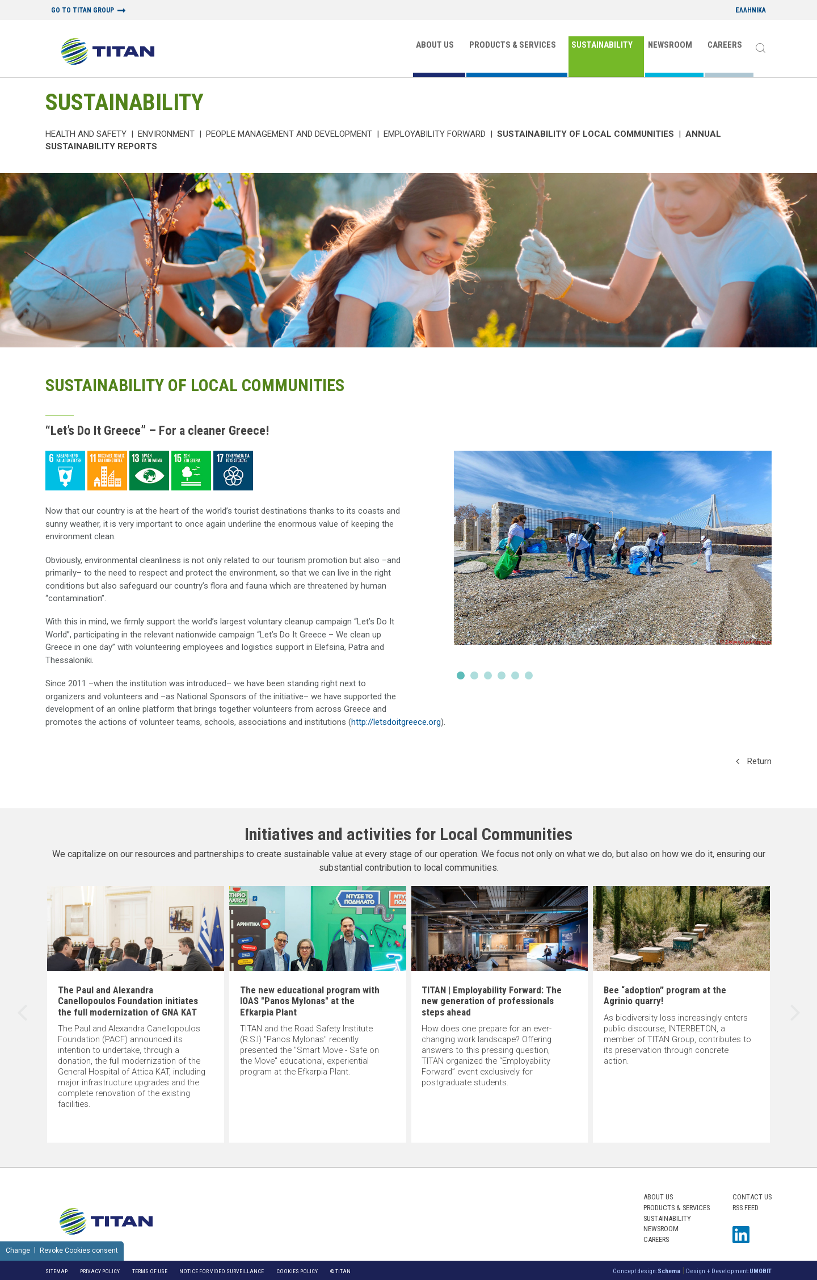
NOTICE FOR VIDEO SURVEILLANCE (221, 1271)
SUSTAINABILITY (602, 45)
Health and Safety (86, 134)
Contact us (752, 1197)
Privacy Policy (100, 1271)
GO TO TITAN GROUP (82, 10)
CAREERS (724, 45)
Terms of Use (149, 1271)
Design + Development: (729, 1271)
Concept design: (646, 1271)
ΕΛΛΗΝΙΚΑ (750, 10)
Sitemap (56, 1271)
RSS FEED (745, 1207)
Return (754, 761)
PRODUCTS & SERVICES (512, 45)
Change (18, 1250)
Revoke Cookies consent (79, 1250)
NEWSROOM (670, 45)
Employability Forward (435, 134)
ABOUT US (435, 45)
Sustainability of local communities (585, 134)
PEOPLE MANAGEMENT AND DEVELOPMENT (289, 134)
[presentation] (22, 1014)
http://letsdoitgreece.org (396, 722)
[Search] (760, 48)
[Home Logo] (108, 52)
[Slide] (613, 568)
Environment (166, 134)
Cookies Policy (297, 1271)
